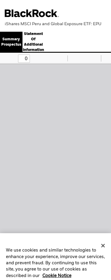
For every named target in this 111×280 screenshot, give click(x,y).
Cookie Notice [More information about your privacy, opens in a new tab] (56, 277)
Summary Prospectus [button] (11, 42)
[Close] (103, 246)
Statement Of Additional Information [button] (33, 42)
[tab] (33, 42)
